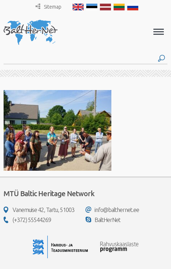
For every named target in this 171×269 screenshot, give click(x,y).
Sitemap (48, 7)
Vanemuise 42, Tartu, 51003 (39, 210)
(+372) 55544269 (27, 220)
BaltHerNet (103, 220)
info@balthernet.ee (112, 210)
